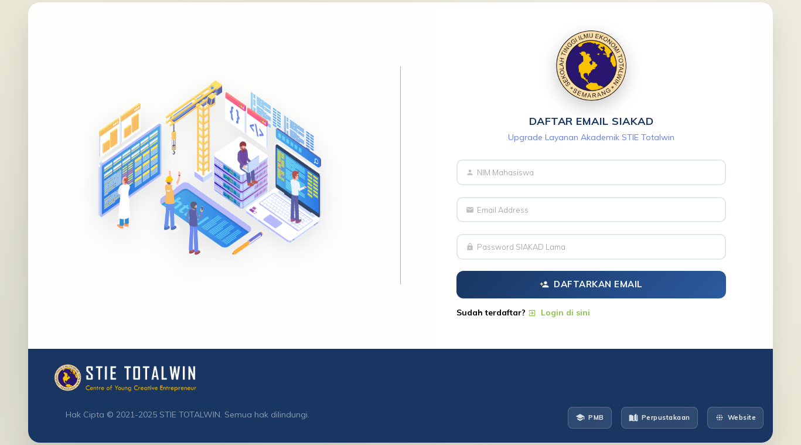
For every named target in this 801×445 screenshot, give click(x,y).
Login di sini (559, 312)
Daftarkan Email (591, 284)
